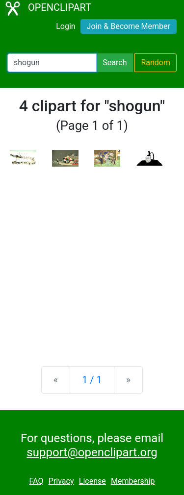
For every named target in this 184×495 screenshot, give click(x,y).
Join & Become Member (128, 26)
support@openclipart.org (91, 452)
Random (155, 62)
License (92, 481)
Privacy (61, 481)
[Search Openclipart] (52, 62)
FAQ (36, 481)
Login (65, 26)
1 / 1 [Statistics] (92, 380)
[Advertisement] (92, 258)
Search (115, 62)
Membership (133, 481)
